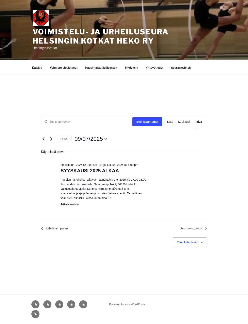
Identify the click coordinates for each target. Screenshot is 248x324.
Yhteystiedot (154, 67)
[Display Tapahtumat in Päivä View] (198, 121)
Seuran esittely (181, 67)
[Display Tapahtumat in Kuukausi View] (184, 121)
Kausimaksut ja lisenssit (101, 67)
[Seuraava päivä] (51, 138)
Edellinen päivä (54, 228)
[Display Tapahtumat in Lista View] (170, 121)
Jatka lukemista (70, 204)
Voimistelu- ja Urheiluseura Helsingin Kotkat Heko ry (101, 36)
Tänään (64, 138)
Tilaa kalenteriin (187, 242)
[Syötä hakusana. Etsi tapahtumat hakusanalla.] (86, 121)
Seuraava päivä (193, 228)
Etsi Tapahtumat (147, 121)
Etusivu (37, 67)
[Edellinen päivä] (43, 138)
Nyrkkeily (131, 67)
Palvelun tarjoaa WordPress (127, 304)
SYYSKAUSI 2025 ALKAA (90, 170)
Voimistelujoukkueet (64, 67)
